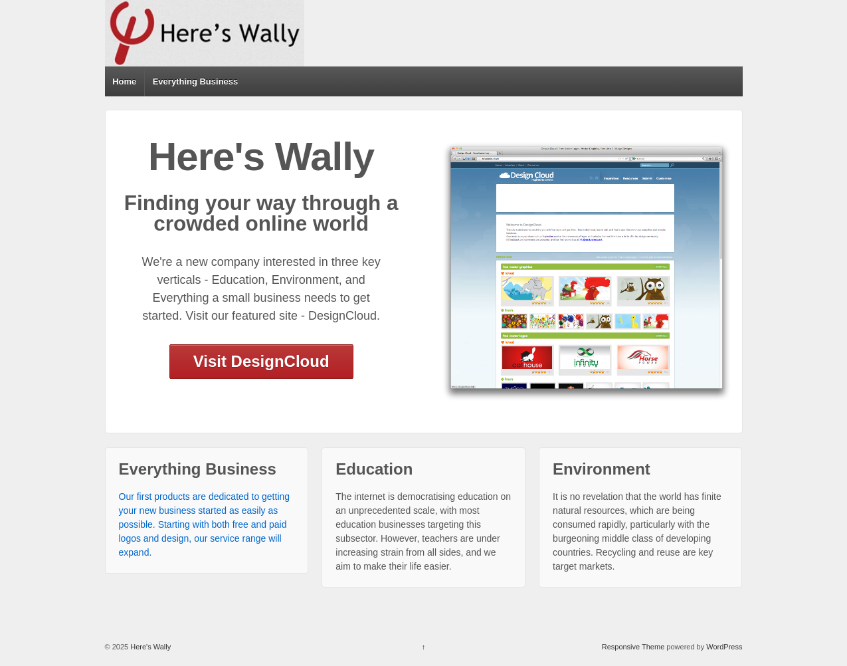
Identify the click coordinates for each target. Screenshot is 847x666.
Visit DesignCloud (261, 361)
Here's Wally (149, 647)
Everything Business (195, 81)
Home (124, 81)
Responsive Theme (633, 647)
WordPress (724, 647)
